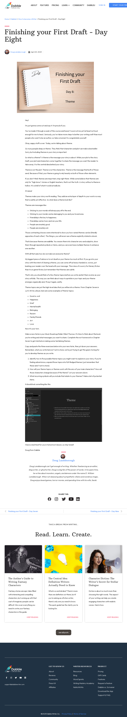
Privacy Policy (67, 714)
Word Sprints (78, 679)
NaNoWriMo (78, 687)
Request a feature (105, 683)
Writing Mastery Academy (83, 683)
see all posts (63, 632)
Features (44, 5)
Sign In (102, 5)
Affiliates (52, 687)
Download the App (105, 691)
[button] (65, 5)
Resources (77, 671)
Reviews (52, 675)
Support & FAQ (104, 695)
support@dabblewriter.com (14, 684)
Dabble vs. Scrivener (106, 687)
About (34, 5)
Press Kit (52, 683)
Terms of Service (80, 714)
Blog (75, 675)
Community (78, 5)
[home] (13, 5)
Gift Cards (102, 675)
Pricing (55, 5)
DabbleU (91, 5)
